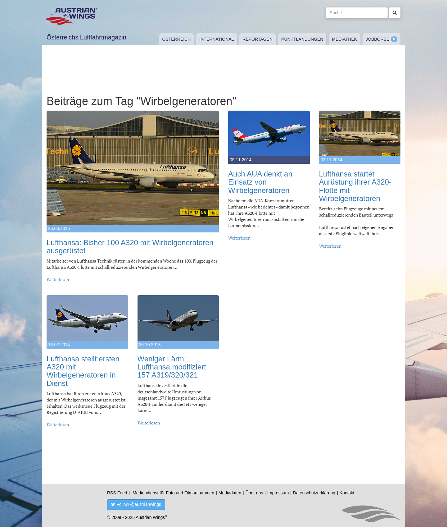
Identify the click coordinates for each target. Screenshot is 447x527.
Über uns (254, 492)
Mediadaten (230, 492)
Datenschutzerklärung (314, 492)
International (216, 39)
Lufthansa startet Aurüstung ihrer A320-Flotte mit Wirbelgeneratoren (355, 186)
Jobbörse (377, 39)
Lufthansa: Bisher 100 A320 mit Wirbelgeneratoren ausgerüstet (130, 246)
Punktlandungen (302, 39)
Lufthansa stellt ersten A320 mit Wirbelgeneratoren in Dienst (83, 371)
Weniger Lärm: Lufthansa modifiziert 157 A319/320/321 (172, 367)
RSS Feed (117, 492)
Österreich (176, 39)
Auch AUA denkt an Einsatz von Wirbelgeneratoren (260, 182)
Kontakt (347, 492)
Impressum (278, 492)
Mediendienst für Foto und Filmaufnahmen (173, 492)
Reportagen (257, 39)
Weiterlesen (58, 279)
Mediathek (344, 39)
